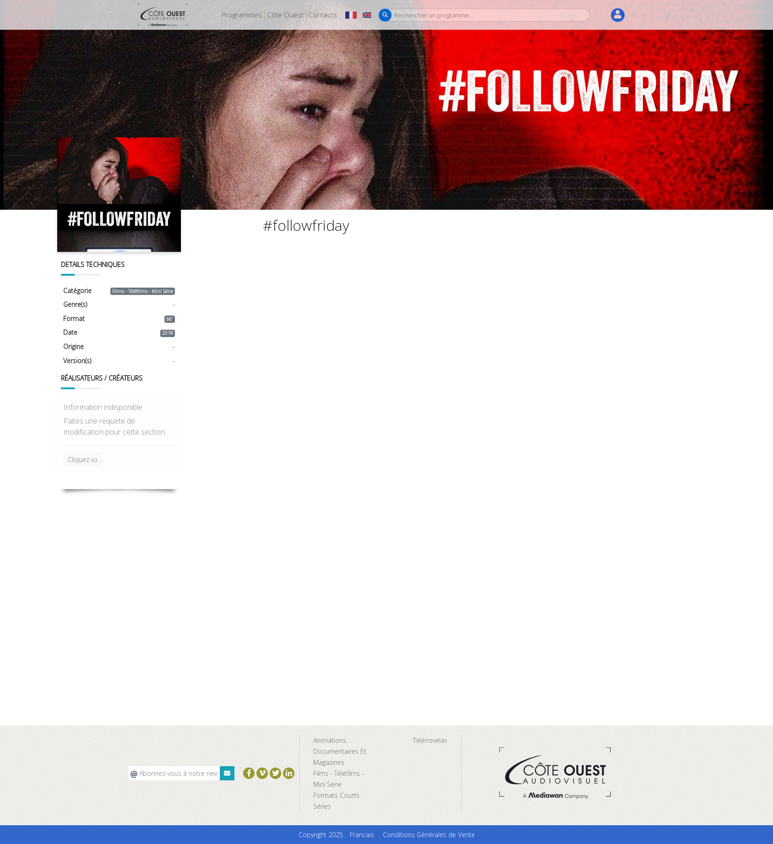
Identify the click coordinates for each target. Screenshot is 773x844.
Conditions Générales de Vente (429, 834)
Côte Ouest (285, 14)
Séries (322, 806)
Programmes (242, 14)
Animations (329, 740)
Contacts (323, 14)
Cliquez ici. (83, 459)
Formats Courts (336, 795)
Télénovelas (430, 740)
